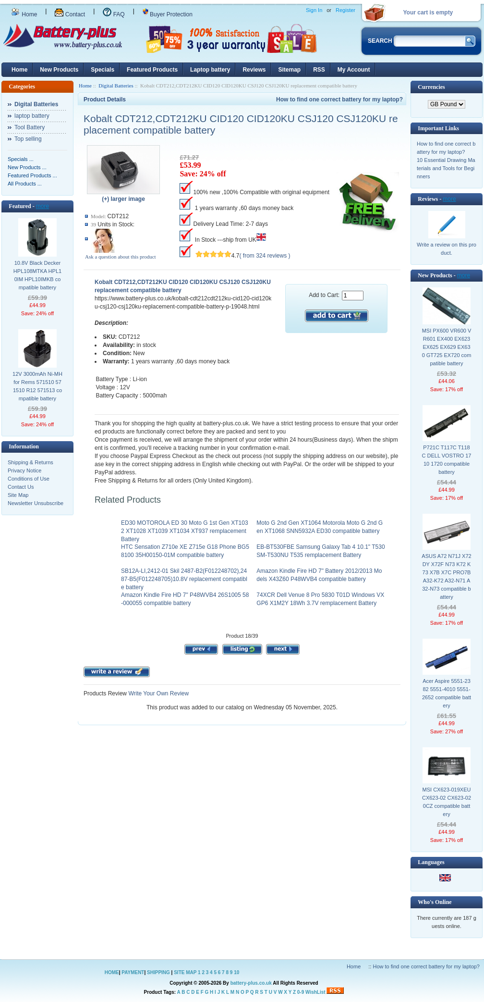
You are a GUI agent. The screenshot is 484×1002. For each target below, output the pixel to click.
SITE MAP (185, 972)
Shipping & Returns (30, 462)
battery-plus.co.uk (251, 983)
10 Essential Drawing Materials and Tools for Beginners (446, 168)
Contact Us (21, 487)
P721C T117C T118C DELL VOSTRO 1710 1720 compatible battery (447, 460)
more (42, 206)
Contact (70, 14)
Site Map (18, 495)
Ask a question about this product (120, 257)
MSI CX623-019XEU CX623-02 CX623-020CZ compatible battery (446, 802)
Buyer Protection (168, 14)
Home (24, 14)
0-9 (300, 992)
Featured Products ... (32, 175)
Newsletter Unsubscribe (35, 503)
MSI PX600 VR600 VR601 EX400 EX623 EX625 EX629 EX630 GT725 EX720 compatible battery (447, 347)
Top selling (28, 139)
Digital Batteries (115, 85)
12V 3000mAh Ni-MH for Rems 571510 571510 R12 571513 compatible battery (37, 386)
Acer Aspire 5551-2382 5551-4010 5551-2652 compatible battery (446, 693)
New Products (59, 69)
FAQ (113, 14)
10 (236, 972)
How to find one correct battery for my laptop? (339, 99)
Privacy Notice (24, 470)
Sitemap (289, 69)
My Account (354, 69)
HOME (112, 972)
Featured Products (152, 69)
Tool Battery (29, 127)
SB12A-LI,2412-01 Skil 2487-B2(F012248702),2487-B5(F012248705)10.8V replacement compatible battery (184, 579)
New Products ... (27, 167)
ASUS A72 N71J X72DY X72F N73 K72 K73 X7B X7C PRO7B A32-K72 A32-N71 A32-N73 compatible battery (446, 576)
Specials (102, 69)
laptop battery (31, 115)
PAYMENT (132, 972)
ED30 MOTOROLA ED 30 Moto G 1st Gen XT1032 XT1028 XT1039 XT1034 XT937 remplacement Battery (184, 531)
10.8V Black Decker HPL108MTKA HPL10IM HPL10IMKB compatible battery (37, 275)
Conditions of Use (28, 479)
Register (345, 10)
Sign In (314, 10)
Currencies (431, 87)
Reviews (254, 69)
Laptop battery (210, 69)
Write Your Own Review (158, 693)
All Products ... (25, 183)
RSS (319, 69)
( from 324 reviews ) (265, 255)
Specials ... (21, 159)
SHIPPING (158, 972)
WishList (315, 992)
